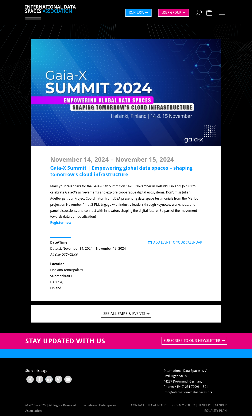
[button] (30, 379)
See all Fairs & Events (124, 313)
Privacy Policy (184, 405)
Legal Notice (158, 405)
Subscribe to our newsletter (191, 340)
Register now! (61, 223)
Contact (137, 405)
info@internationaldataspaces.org (188, 392)
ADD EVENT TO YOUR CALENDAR (175, 242)
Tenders (205, 405)
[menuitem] (139, 13)
